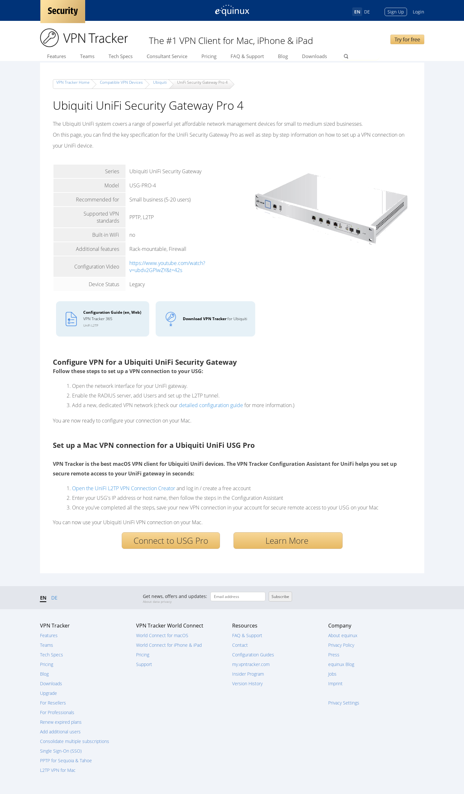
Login (418, 12)
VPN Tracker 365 (112, 319)
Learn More (288, 540)
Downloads (314, 56)
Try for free (407, 39)
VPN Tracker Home (73, 82)
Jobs (332, 674)
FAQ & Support (247, 56)
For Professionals (57, 712)
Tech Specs (121, 56)
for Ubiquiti (215, 318)
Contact (240, 645)
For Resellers (53, 703)
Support (144, 664)
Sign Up (395, 12)
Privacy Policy (341, 645)
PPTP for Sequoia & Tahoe (66, 760)
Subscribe (280, 596)
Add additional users (60, 732)
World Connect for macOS (162, 635)
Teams (87, 56)
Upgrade (48, 693)
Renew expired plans (61, 722)
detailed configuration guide (211, 405)
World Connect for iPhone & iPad (169, 645)
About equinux (342, 635)
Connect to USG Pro (171, 540)
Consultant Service (167, 56)
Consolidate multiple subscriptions (74, 741)
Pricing (208, 56)
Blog (283, 56)
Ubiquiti (160, 82)
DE (367, 12)
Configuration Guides (253, 655)
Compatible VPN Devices (121, 82)
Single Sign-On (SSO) (61, 751)
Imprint (335, 683)
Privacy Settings (343, 703)
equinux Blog (341, 664)
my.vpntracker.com (251, 664)
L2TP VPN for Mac (58, 770)
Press (333, 655)
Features (56, 56)
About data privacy (157, 601)
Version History (247, 683)
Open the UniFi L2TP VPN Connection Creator (123, 488)
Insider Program (248, 674)
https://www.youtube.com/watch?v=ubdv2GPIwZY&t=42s (167, 267)
